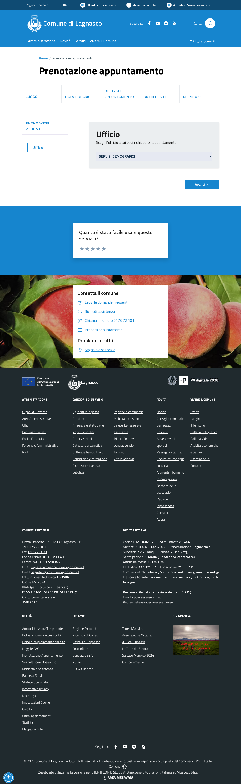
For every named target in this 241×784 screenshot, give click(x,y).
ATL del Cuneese (133, 641)
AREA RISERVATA (118, 777)
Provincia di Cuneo (85, 635)
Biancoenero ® (137, 772)
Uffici (25, 425)
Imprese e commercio (128, 411)
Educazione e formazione (90, 458)
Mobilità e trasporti (127, 418)
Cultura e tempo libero (88, 452)
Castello (162, 432)
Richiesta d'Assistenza (37, 668)
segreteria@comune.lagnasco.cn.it (55, 572)
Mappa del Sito (32, 729)
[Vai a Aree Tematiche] (141, 5)
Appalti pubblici (83, 432)
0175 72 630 (37, 551)
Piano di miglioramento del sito (43, 641)
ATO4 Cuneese (83, 668)
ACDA (77, 662)
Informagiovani (167, 479)
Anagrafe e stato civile (88, 425)
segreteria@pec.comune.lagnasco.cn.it (57, 566)
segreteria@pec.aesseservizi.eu (151, 602)
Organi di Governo (34, 411)
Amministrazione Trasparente (42, 628)
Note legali (29, 695)
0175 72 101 (36, 546)
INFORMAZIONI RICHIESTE (44, 126)
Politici (26, 452)
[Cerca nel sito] (210, 23)
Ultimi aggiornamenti (36, 715)
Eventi (194, 411)
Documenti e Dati (34, 432)
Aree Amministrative (36, 418)
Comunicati (164, 512)
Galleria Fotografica (203, 432)
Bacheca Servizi (33, 675)
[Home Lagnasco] (66, 23)
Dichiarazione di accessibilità (41, 635)
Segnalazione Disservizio (39, 662)
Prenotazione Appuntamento (42, 655)
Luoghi (195, 418)
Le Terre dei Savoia (135, 648)
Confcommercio (133, 662)
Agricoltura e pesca (86, 411)
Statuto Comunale (35, 682)
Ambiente (79, 418)
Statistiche (29, 722)
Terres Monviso (132, 628)
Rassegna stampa (169, 452)
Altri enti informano (170, 472)
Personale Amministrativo (40, 445)
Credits (27, 709)
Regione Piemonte (85, 628)
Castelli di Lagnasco (86, 641)
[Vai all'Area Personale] (188, 5)
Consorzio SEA (83, 655)
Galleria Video (199, 438)
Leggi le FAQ (31, 648)
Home (43, 58)
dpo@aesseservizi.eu (146, 597)
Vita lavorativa (124, 458)
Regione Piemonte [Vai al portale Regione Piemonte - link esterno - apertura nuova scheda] (37, 5)
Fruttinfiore (80, 648)
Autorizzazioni (82, 438)
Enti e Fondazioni (34, 438)
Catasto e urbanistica (87, 445)
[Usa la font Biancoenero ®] (98, 5)
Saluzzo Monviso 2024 (138, 655)
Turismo (119, 452)
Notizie (161, 411)
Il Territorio (197, 425)
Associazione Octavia (137, 635)
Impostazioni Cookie (36, 702)
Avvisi (161, 519)
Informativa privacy (35, 688)
